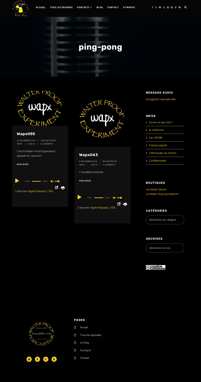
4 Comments (109, 164)
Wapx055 (26, 134)
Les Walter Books (156, 189)
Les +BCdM (155, 137)
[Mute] (52, 181)
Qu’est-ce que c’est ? (161, 122)
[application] (40, 181)
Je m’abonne (156, 130)
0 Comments (46, 143)
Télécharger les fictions (163, 153)
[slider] (36, 181)
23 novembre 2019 (26, 140)
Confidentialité (157, 160)
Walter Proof (48, 140)
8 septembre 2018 (88, 161)
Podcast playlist (158, 145)
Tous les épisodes (61, 7)
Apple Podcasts (37, 191)
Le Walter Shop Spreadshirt (162, 194)
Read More (23, 164)
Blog (100, 7)
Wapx (19, 143)
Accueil (41, 7)
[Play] (17, 181)
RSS (51, 191)
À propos (129, 7)
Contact (113, 7)
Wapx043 (88, 155)
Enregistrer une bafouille (161, 99)
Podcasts (83, 7)
